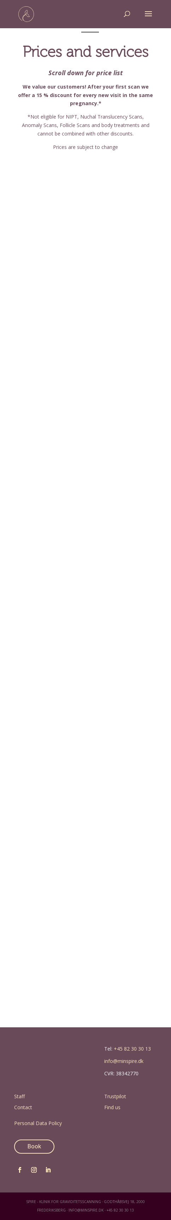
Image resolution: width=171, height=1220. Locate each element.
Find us (112, 1107)
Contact (23, 1107)
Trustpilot (115, 1096)
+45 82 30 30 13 (132, 1048)
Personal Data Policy (38, 1123)
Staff (19, 1096)
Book (34, 1146)
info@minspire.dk (123, 1061)
